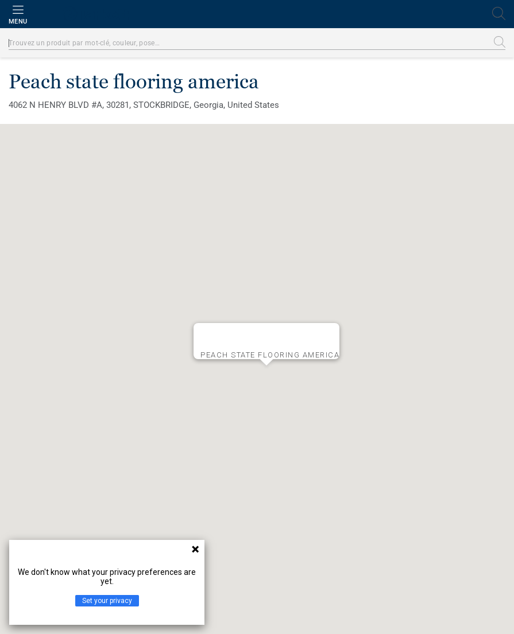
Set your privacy (107, 601)
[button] (266, 374)
